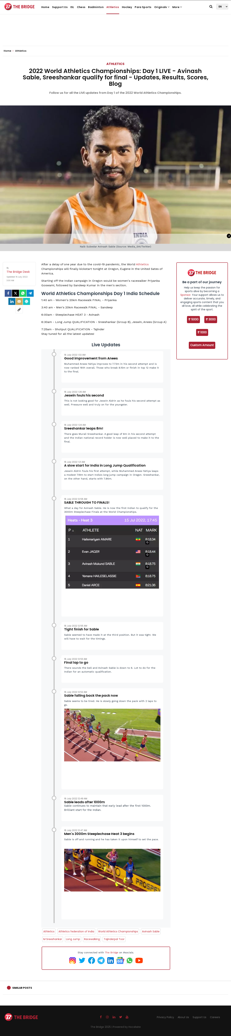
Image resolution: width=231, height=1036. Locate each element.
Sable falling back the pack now (91, 695)
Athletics (112, 7)
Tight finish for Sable (81, 629)
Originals (162, 7)
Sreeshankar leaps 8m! (83, 428)
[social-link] (19, 309)
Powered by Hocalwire (127, 1027)
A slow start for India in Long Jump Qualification (105, 465)
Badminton (96, 7)
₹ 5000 (193, 319)
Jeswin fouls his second (84, 395)
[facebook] (8, 293)
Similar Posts (22, 988)
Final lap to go (76, 662)
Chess (81, 7)
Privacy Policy (165, 1017)
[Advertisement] (115, 35)
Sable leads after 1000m (84, 802)
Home (45, 7)
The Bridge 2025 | (101, 1027)
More (177, 7)
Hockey (127, 7)
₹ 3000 (211, 319)
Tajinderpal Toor (114, 939)
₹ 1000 (202, 332)
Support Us (60, 7)
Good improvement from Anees (91, 358)
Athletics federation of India (76, 931)
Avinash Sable (151, 931)
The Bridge (111, 952)
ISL (72, 7)
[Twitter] (15, 293)
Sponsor (185, 295)
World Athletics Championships (118, 931)
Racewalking (92, 939)
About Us (183, 1017)
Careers (215, 1017)
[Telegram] (30, 293)
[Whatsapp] (22, 293)
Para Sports (143, 7)
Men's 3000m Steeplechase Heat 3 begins (99, 833)
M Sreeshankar (52, 939)
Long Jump (73, 939)
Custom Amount (202, 345)
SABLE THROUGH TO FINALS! (86, 502)
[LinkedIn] (12, 301)
